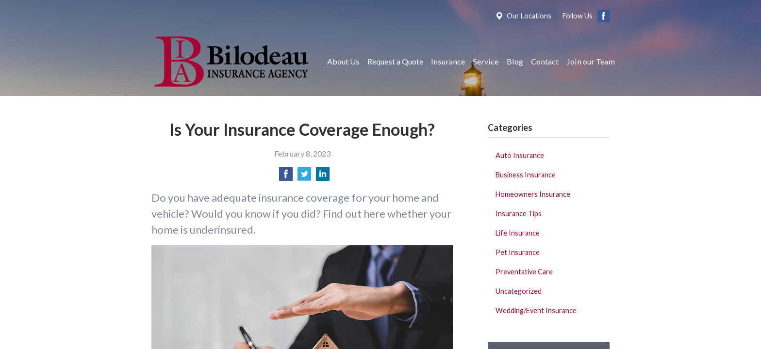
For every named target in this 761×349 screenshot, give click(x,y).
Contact (545, 61)
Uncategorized (519, 291)
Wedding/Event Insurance (536, 310)
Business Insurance (526, 175)
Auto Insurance (520, 155)
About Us (343, 61)
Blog (515, 61)
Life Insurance (518, 233)
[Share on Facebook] (286, 176)
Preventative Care (524, 272)
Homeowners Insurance (533, 194)
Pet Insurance (518, 252)
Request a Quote (395, 61)
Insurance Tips (519, 213)
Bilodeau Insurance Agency (230, 61)
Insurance (448, 61)
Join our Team (590, 61)
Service (485, 61)
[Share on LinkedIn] (323, 176)
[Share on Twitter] (304, 176)
